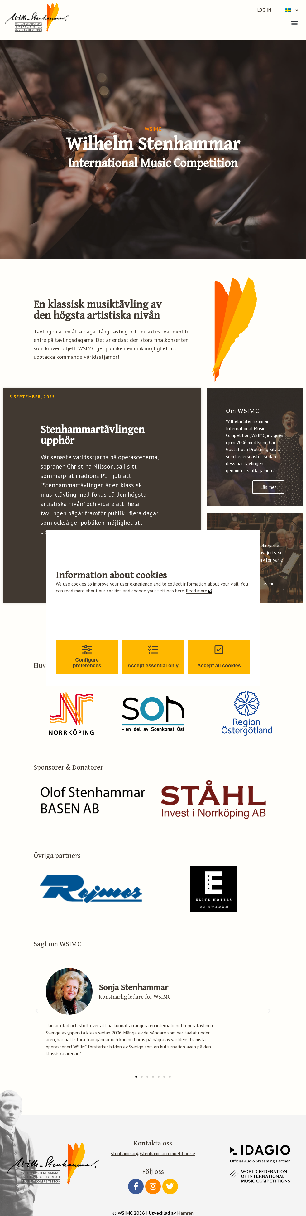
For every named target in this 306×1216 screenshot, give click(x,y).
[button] (294, 22)
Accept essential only (153, 656)
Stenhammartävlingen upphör (93, 435)
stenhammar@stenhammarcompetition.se (153, 1153)
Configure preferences (87, 656)
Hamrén (185, 1213)
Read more (197, 591)
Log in (264, 10)
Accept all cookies (219, 656)
